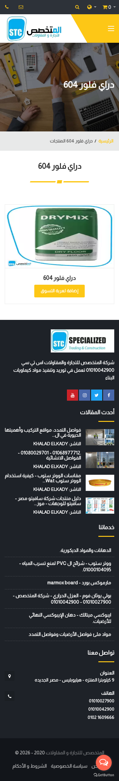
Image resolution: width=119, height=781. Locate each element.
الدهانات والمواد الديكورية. (85, 550)
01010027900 (101, 700)
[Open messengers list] (104, 763)
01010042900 (101, 709)
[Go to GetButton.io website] (104, 775)
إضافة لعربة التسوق (59, 290)
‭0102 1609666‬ (101, 717)
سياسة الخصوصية (69, 766)
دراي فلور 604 (59, 278)
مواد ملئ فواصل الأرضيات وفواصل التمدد (70, 634)
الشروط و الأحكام (29, 766)
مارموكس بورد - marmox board (79, 582)
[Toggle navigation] (111, 30)
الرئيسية (105, 140)
